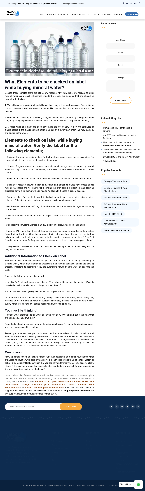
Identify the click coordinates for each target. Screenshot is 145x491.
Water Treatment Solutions (116, 230)
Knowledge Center (79, 14)
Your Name (120, 40)
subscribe (71, 406)
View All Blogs (110, 161)
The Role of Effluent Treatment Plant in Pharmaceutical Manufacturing (121, 151)
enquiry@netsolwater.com (73, 4)
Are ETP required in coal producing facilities (119, 136)
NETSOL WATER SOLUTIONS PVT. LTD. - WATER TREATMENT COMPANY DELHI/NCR (70, 486)
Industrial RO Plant (113, 214)
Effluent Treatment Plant (115, 198)
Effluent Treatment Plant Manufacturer (115, 206)
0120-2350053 (22, 4)
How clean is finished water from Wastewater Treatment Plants (118, 144)
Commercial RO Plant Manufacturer (114, 222)
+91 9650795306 (50, 4)
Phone (120, 53)
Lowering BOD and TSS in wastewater (121, 157)
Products (63, 14)
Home (41, 14)
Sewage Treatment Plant (115, 181)
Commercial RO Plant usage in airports (117, 129)
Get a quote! (132, 14)
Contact (118, 14)
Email (120, 65)
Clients (95, 14)
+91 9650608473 (36, 4)
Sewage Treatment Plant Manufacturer (115, 189)
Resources (106, 14)
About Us (51, 14)
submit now (120, 100)
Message (120, 78)
